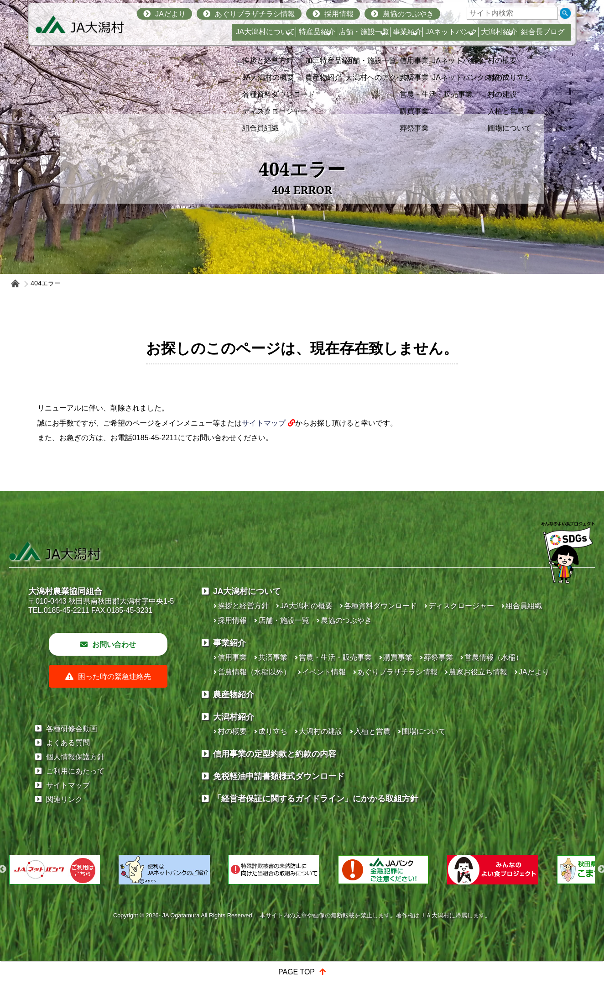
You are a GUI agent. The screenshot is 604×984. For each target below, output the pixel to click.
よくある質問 (68, 799)
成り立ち (272, 787)
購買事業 (397, 713)
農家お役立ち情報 (478, 728)
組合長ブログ (540, 32)
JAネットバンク (417, 32)
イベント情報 (324, 728)
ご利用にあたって (75, 827)
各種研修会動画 (71, 785)
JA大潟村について (172, 32)
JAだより (170, 14)
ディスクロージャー (461, 662)
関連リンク (64, 855)
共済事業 (272, 713)
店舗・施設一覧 (299, 32)
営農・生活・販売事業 (335, 713)
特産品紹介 (237, 32)
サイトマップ (264, 423)
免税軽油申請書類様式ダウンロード (278, 832)
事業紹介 (358, 32)
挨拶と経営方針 (243, 662)
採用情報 (339, 14)
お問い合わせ (114, 701)
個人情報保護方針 (75, 813)
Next (582, 926)
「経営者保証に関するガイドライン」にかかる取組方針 (315, 854)
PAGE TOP (296, 972)
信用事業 (232, 713)
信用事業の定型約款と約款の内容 (274, 810)
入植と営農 (372, 787)
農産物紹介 (233, 750)
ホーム (15, 283)
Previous (21, 926)
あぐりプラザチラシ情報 (255, 14)
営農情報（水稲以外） (254, 728)
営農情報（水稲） (493, 713)
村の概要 (232, 787)
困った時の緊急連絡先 (114, 733)
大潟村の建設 (321, 787)
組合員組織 (523, 662)
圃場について (424, 787)
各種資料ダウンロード (380, 662)
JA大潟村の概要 (306, 662)
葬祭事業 (438, 713)
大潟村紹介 (480, 32)
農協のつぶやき (408, 14)
